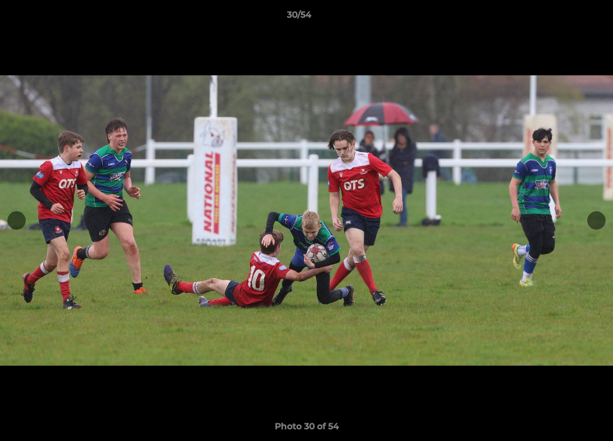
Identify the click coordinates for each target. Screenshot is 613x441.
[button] (561, 17)
